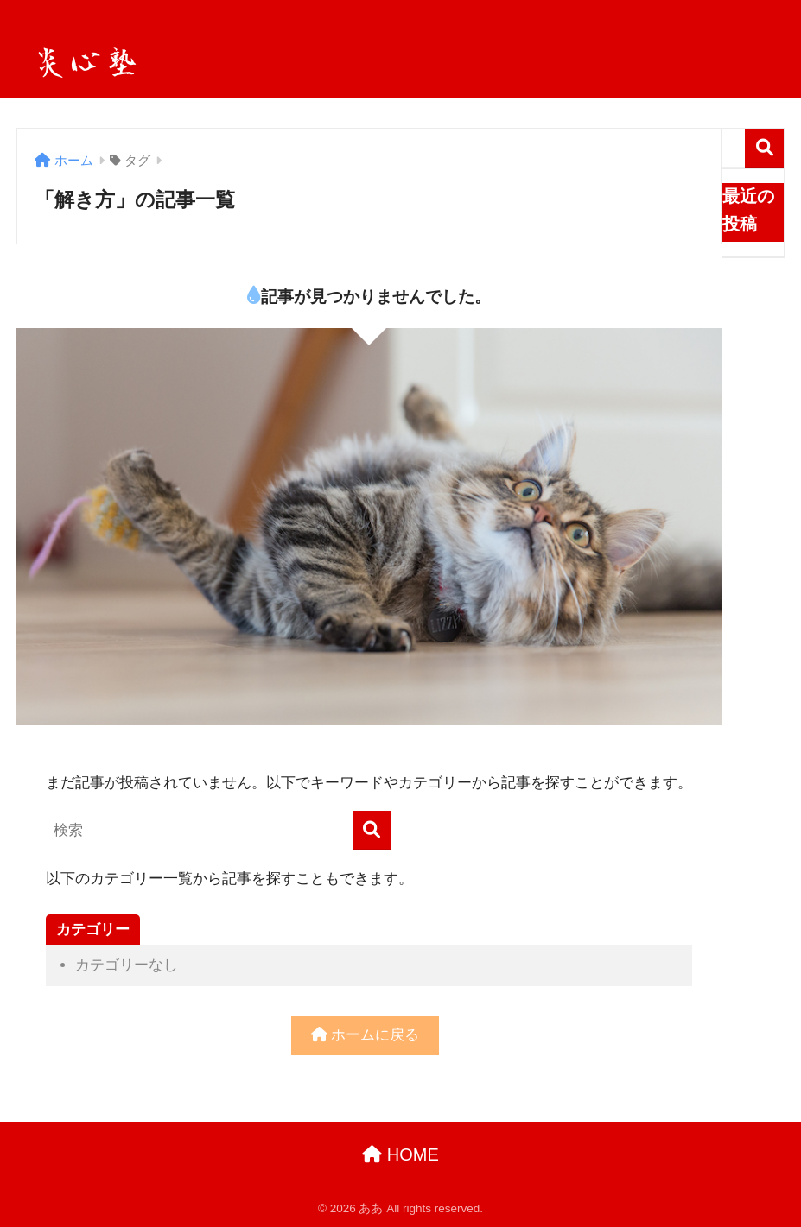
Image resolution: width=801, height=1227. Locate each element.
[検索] (372, 830)
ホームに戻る (365, 1035)
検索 (764, 148)
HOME (400, 1154)
